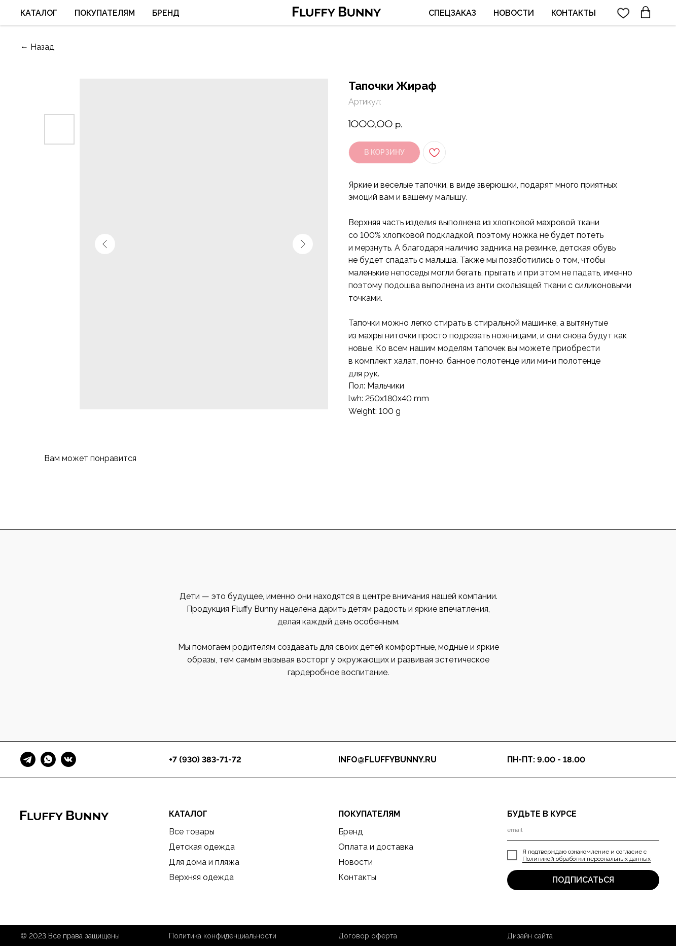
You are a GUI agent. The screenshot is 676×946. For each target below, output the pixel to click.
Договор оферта (367, 936)
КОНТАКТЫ (573, 13)
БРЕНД (166, 13)
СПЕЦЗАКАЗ (452, 13)
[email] (583, 830)
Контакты (357, 877)
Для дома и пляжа (204, 862)
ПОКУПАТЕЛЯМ (105, 13)
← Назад (37, 47)
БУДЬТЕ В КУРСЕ (542, 814)
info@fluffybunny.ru (387, 759)
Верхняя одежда (201, 877)
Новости (355, 862)
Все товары (192, 831)
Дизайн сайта (530, 936)
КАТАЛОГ (38, 13)
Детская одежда (202, 847)
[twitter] (623, 12)
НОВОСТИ (513, 13)
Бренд (350, 831)
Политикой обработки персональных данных (586, 858)
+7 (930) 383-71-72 (205, 759)
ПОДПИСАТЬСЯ (583, 880)
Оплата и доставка (375, 847)
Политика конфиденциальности (222, 936)
